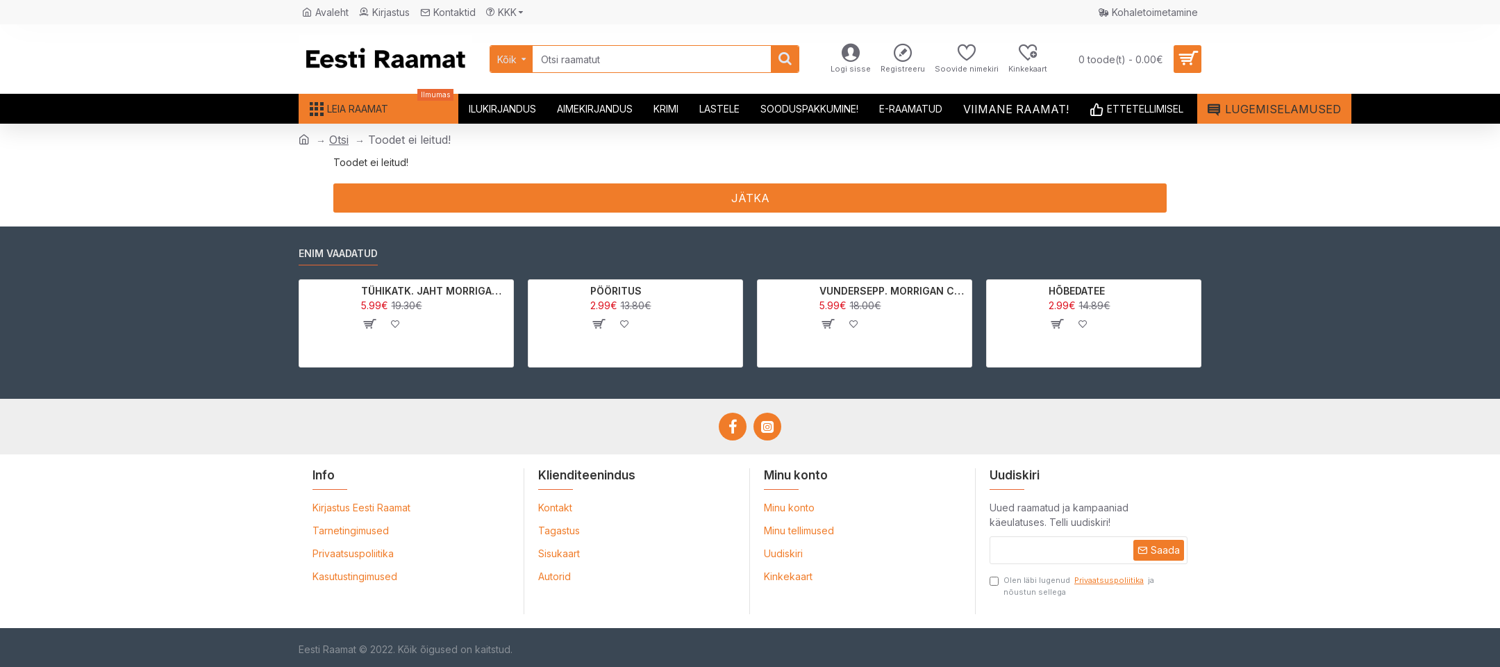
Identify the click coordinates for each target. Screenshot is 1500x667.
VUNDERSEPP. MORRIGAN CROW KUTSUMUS (893, 291)
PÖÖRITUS (616, 291)
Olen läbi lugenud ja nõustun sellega (1072, 586)
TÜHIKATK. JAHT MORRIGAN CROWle (435, 291)
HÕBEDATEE (1077, 291)
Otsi (339, 140)
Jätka (750, 198)
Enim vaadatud (338, 253)
